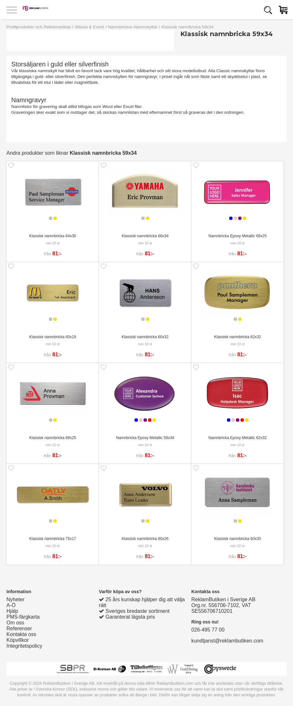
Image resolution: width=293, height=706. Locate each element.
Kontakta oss (21, 634)
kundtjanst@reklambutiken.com (227, 640)
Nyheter (15, 599)
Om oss (15, 622)
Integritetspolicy (24, 646)
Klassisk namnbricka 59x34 (188, 27)
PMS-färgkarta (23, 617)
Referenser (19, 628)
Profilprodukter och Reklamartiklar (38, 27)
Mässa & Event (89, 27)
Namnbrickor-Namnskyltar (132, 27)
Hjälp (12, 611)
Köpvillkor (17, 640)
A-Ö (10, 605)
